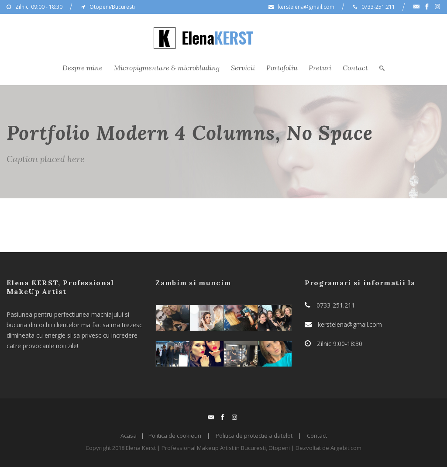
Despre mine (82, 67)
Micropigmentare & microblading (167, 67)
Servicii (243, 67)
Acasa (128, 435)
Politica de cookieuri (174, 435)
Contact (355, 67)
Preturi (320, 67)
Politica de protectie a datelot (254, 435)
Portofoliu (281, 67)
